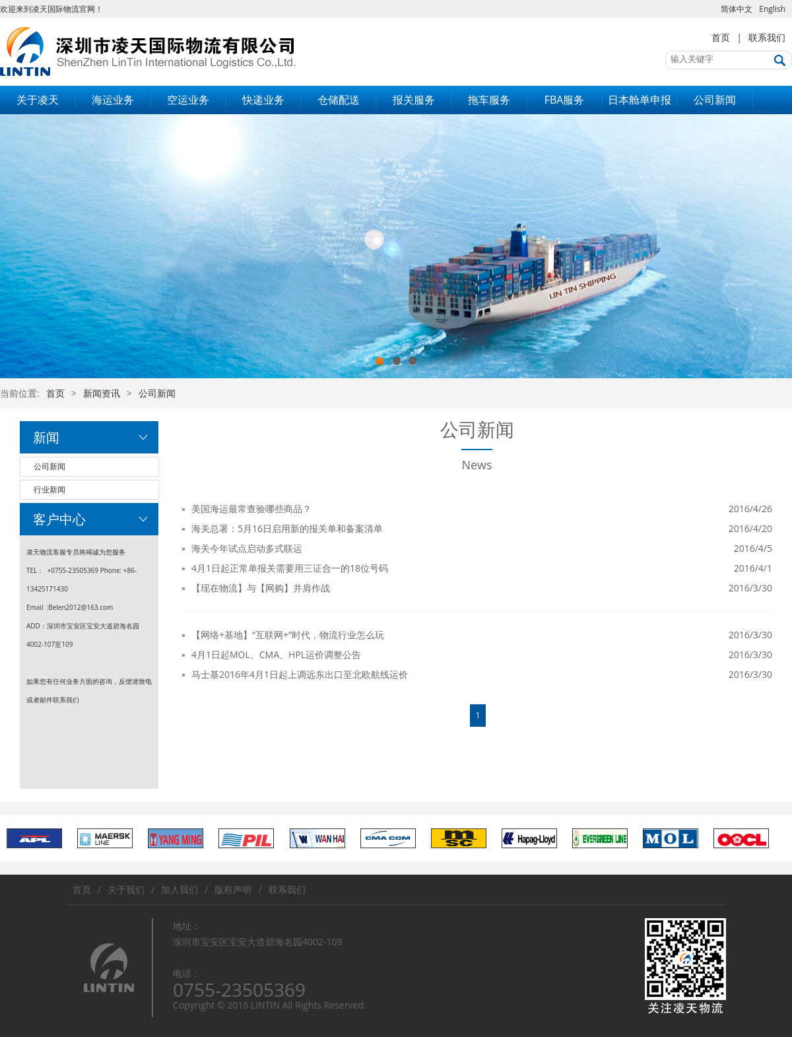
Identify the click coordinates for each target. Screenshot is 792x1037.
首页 (720, 37)
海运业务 (113, 99)
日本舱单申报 (639, 99)
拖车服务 (489, 99)
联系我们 (766, 37)
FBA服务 (564, 99)
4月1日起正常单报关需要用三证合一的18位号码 (289, 568)
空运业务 (188, 99)
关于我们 (126, 889)
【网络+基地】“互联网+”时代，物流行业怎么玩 (287, 634)
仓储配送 (338, 99)
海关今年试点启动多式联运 (246, 548)
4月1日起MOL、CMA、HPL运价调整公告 (276, 654)
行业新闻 (49, 489)
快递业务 (263, 99)
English (772, 9)
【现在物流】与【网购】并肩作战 (260, 588)
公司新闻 (715, 99)
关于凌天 (37, 99)
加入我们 (179, 889)
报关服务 (414, 99)
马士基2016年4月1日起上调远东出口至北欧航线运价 (299, 674)
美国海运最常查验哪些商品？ (251, 508)
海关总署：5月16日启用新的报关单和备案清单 (287, 528)
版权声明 (232, 889)
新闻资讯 (101, 393)
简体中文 (736, 9)
